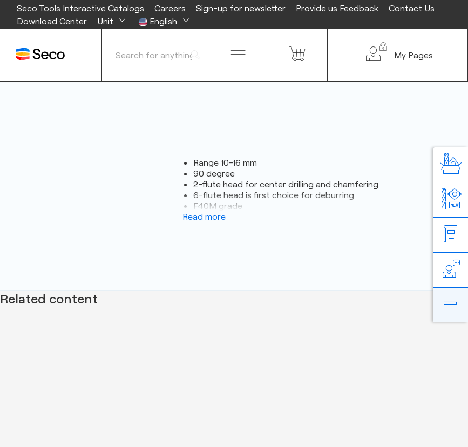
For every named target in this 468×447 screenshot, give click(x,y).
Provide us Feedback (337, 8)
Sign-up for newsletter (241, 8)
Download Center (52, 21)
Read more (204, 216)
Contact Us (412, 8)
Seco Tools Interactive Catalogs (80, 8)
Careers (170, 8)
